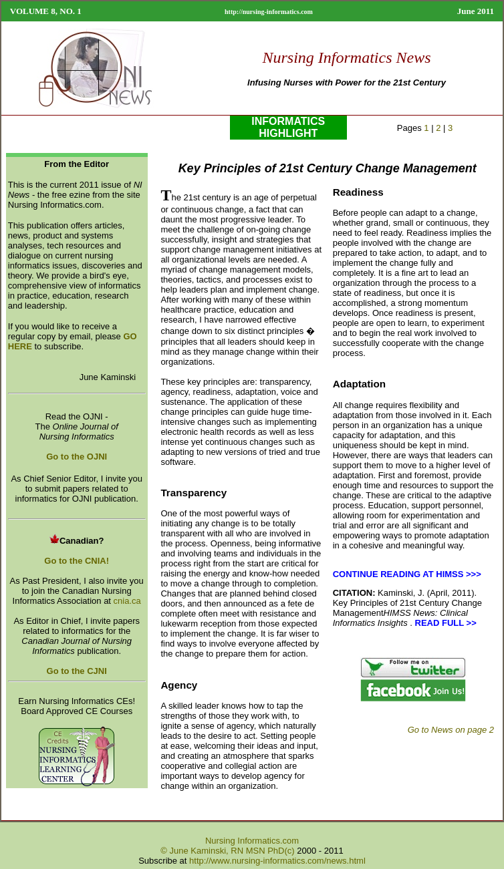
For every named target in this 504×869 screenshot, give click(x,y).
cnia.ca (127, 601)
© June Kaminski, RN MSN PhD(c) (227, 851)
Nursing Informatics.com (252, 841)
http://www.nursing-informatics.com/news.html (277, 861)
